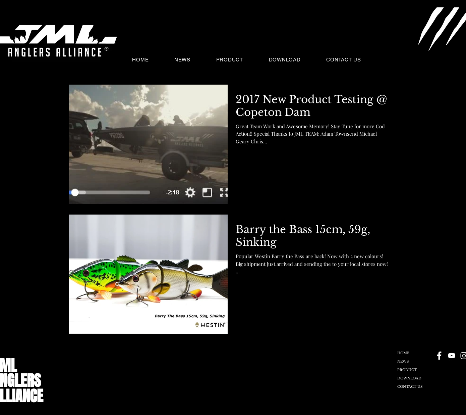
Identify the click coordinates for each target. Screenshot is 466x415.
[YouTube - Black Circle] (452, 356)
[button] (404, 59)
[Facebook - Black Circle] (439, 356)
